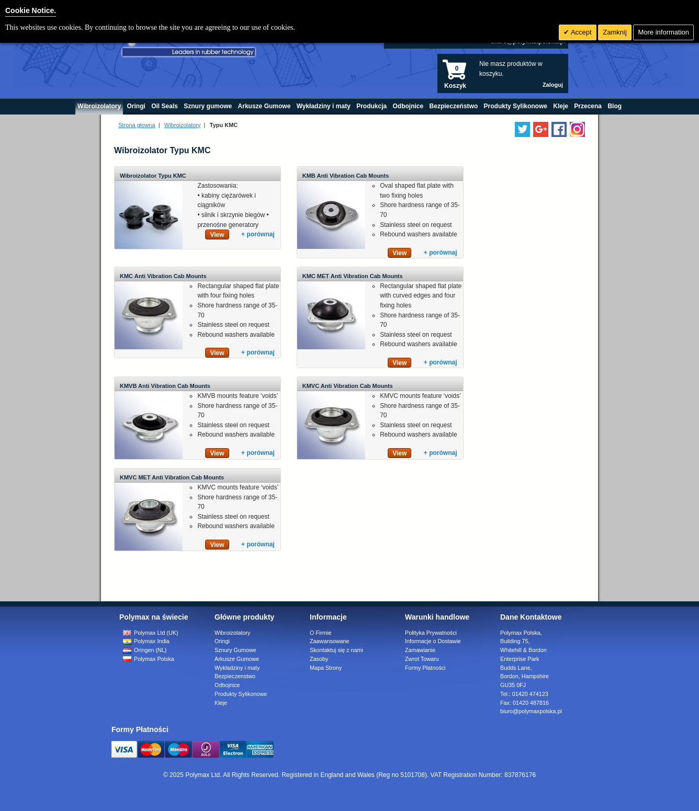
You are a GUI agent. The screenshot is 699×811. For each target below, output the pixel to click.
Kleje (221, 703)
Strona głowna (136, 125)
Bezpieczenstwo (235, 676)
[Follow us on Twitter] (522, 129)
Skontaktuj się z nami (336, 650)
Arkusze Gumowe (237, 659)
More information (663, 32)
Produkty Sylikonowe (241, 694)
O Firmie (320, 633)
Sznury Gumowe (235, 650)
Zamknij (615, 32)
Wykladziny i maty (237, 668)
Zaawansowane (330, 641)
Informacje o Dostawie (433, 641)
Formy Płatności (425, 668)
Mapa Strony (326, 668)
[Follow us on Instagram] (577, 129)
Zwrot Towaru (422, 659)
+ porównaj (258, 234)
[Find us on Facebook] (559, 129)
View (217, 234)
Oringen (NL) (144, 650)
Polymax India (146, 641)
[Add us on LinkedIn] (540, 129)
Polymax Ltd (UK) (150, 633)
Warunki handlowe (437, 617)
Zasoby (319, 659)
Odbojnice (227, 685)
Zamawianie (420, 650)
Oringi (222, 641)
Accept (580, 32)
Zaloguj (553, 85)
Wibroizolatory (182, 125)
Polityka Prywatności (431, 633)
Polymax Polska (148, 659)
